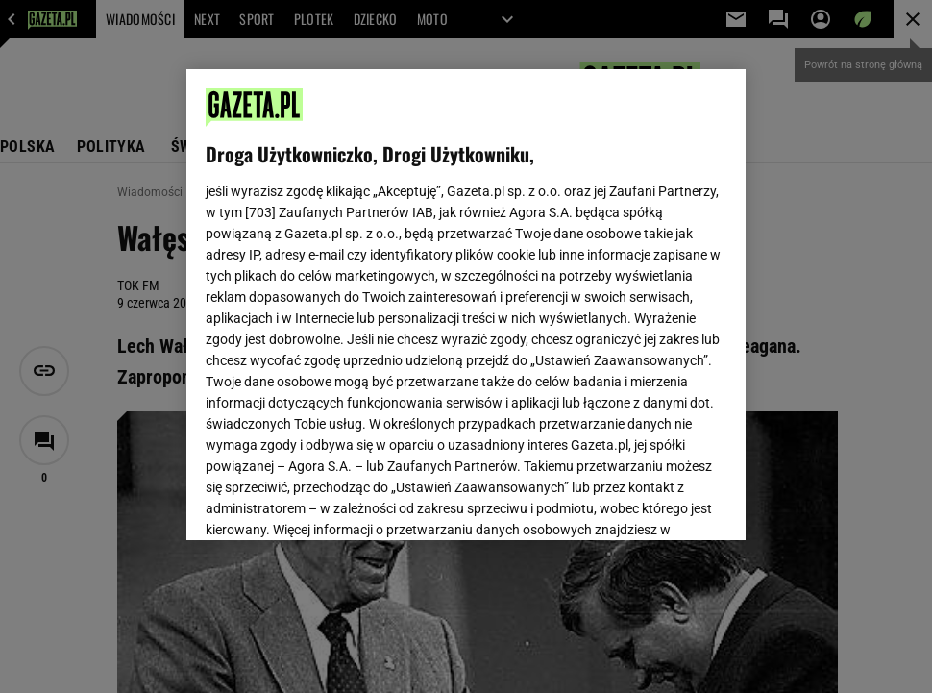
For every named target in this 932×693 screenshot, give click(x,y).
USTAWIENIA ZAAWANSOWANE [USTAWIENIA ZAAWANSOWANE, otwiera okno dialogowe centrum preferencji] (331, 501)
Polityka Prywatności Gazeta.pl (376, 275)
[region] (466, 304)
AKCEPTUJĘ (661, 502)
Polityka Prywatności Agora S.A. (576, 275)
